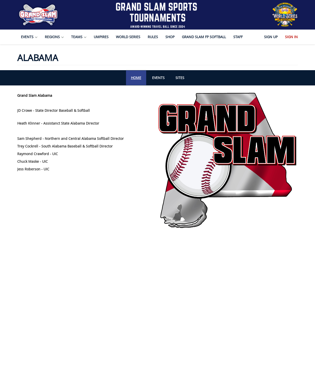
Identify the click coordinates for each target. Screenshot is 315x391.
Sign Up (271, 36)
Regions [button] (54, 36)
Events (158, 77)
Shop (169, 36)
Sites (179, 77)
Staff (238, 36)
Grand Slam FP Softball (204, 36)
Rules (153, 36)
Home (136, 77)
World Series (128, 36)
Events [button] (29, 36)
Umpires (101, 36)
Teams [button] (78, 36)
